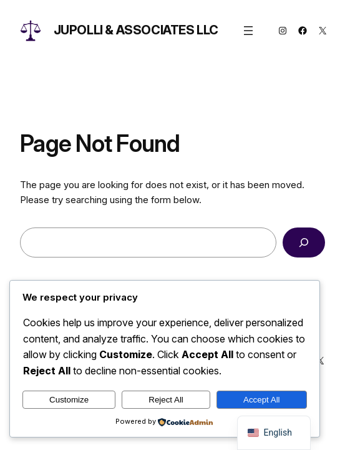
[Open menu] (248, 30)
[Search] (304, 243)
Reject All (165, 399)
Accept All (261, 399)
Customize (69, 399)
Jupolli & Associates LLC (136, 30)
